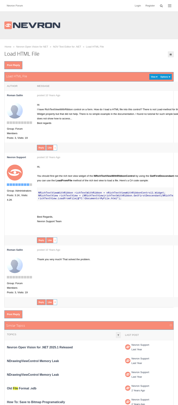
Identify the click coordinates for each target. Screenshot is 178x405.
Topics (11, 334)
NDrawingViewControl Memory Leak (33, 361)
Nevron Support (140, 344)
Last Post (132, 335)
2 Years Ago (138, 390)
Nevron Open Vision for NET (32, 46)
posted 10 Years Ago (48, 95)
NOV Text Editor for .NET (67, 46)
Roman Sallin (15, 95)
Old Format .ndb (21, 388)
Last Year (137, 349)
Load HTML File (95, 46)
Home (8, 46)
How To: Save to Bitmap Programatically (36, 402)
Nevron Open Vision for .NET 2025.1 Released (40, 347)
